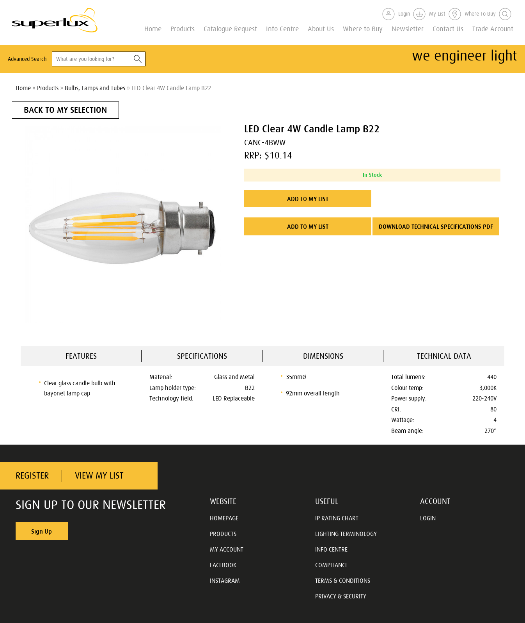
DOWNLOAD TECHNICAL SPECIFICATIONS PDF (436, 226)
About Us (321, 28)
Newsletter (408, 28)
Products (182, 28)
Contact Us (448, 28)
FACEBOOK (223, 564)
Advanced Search (27, 59)
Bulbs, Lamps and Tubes (95, 87)
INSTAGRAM (225, 580)
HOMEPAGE (224, 518)
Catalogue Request (230, 28)
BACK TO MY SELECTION (65, 110)
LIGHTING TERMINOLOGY (346, 533)
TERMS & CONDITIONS (342, 580)
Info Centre (282, 28)
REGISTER (32, 475)
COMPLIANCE (331, 564)
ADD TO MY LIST (307, 198)
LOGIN (428, 518)
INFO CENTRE (331, 549)
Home (152, 28)
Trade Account (492, 28)
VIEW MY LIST (99, 475)
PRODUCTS (223, 533)
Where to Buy (363, 28)
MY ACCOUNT (226, 549)
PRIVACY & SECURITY (340, 596)
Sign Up (41, 531)
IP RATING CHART (336, 518)
